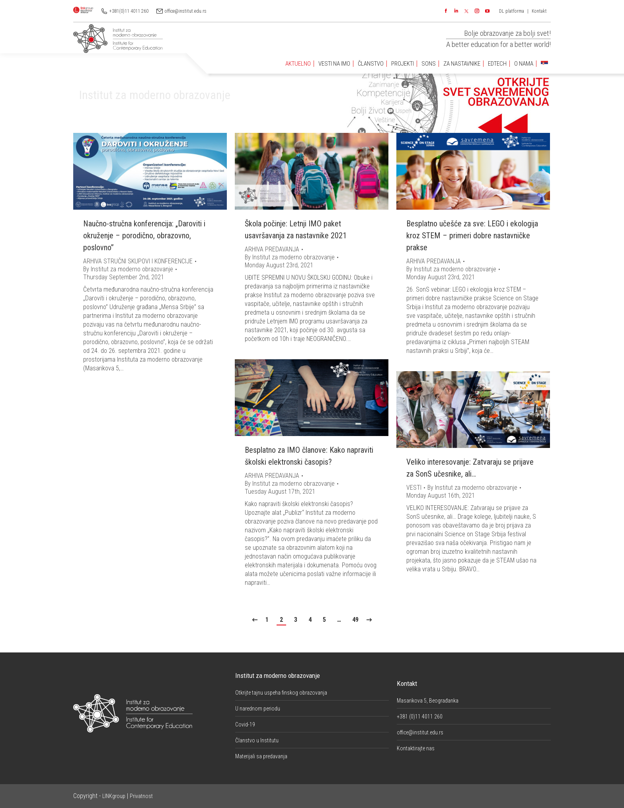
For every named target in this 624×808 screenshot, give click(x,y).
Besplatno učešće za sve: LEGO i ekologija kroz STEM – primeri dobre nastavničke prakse (472, 235)
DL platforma (511, 11)
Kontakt (539, 11)
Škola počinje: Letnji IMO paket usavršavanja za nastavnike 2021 (296, 229)
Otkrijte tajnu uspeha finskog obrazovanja (281, 692)
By (128, 269)
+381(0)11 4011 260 (128, 11)
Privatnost (141, 796)
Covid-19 (245, 724)
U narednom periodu (257, 708)
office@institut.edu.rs (186, 11)
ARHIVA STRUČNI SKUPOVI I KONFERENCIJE (138, 261)
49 (355, 619)
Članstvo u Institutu (257, 740)
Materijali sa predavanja (261, 756)
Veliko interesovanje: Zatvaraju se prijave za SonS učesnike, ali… (470, 468)
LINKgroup (113, 796)
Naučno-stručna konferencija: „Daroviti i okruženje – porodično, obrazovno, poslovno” (144, 235)
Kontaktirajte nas (416, 748)
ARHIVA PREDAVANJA (272, 249)
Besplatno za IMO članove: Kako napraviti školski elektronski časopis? (309, 456)
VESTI (413, 487)
